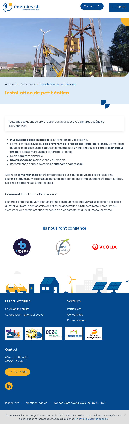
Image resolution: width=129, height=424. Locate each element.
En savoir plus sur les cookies (91, 418)
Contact (92, 6)
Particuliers (74, 309)
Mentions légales (36, 403)
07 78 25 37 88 (17, 372)
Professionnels (76, 320)
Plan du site (12, 403)
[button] (119, 7)
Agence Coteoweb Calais (70, 403)
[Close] (125, 414)
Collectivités (75, 314)
